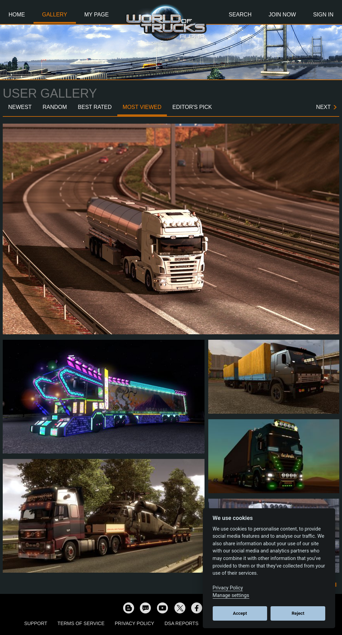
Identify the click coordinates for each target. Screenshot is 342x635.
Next (323, 107)
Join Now (282, 14)
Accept (240, 613)
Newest (19, 107)
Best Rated (95, 107)
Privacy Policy (134, 623)
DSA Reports (181, 623)
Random (54, 107)
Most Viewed (142, 107)
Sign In (323, 14)
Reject (298, 613)
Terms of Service (80, 623)
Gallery (54, 14)
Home (17, 14)
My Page (96, 14)
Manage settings (231, 595)
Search (240, 14)
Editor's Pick (192, 107)
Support (35, 623)
